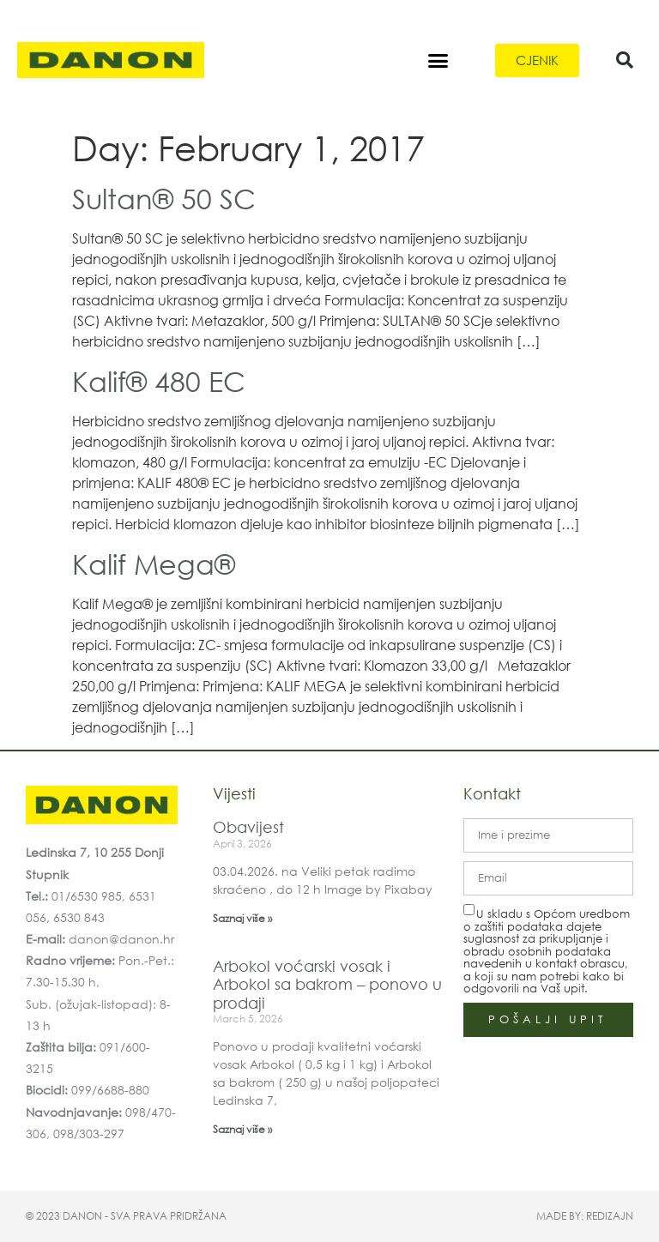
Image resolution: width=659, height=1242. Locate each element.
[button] (438, 60)
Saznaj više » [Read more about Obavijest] (242, 918)
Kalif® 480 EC (158, 380)
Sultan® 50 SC (164, 197)
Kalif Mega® (153, 563)
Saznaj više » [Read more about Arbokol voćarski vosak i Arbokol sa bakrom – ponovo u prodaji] (242, 1129)
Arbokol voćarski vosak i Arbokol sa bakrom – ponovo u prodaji (327, 984)
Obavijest (248, 826)
